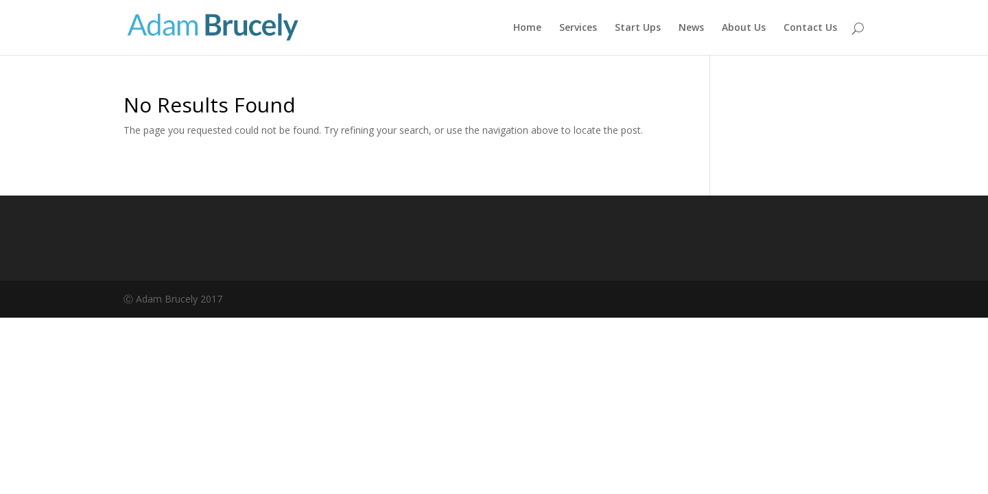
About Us (744, 28)
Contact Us (810, 28)
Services (578, 28)
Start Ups (638, 28)
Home (527, 28)
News (691, 28)
